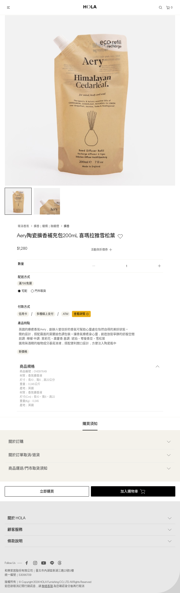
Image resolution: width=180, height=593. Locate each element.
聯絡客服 (47, 586)
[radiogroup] (32, 291)
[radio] (22, 291)
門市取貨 (40, 291)
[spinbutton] (126, 266)
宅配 (24, 291)
